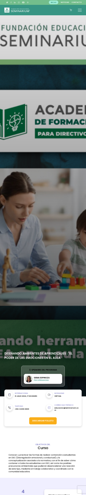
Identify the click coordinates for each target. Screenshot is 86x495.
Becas (53, 2)
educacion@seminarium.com (66, 409)
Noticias (65, 2)
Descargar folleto (43, 420)
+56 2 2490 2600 (22, 409)
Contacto (77, 2)
